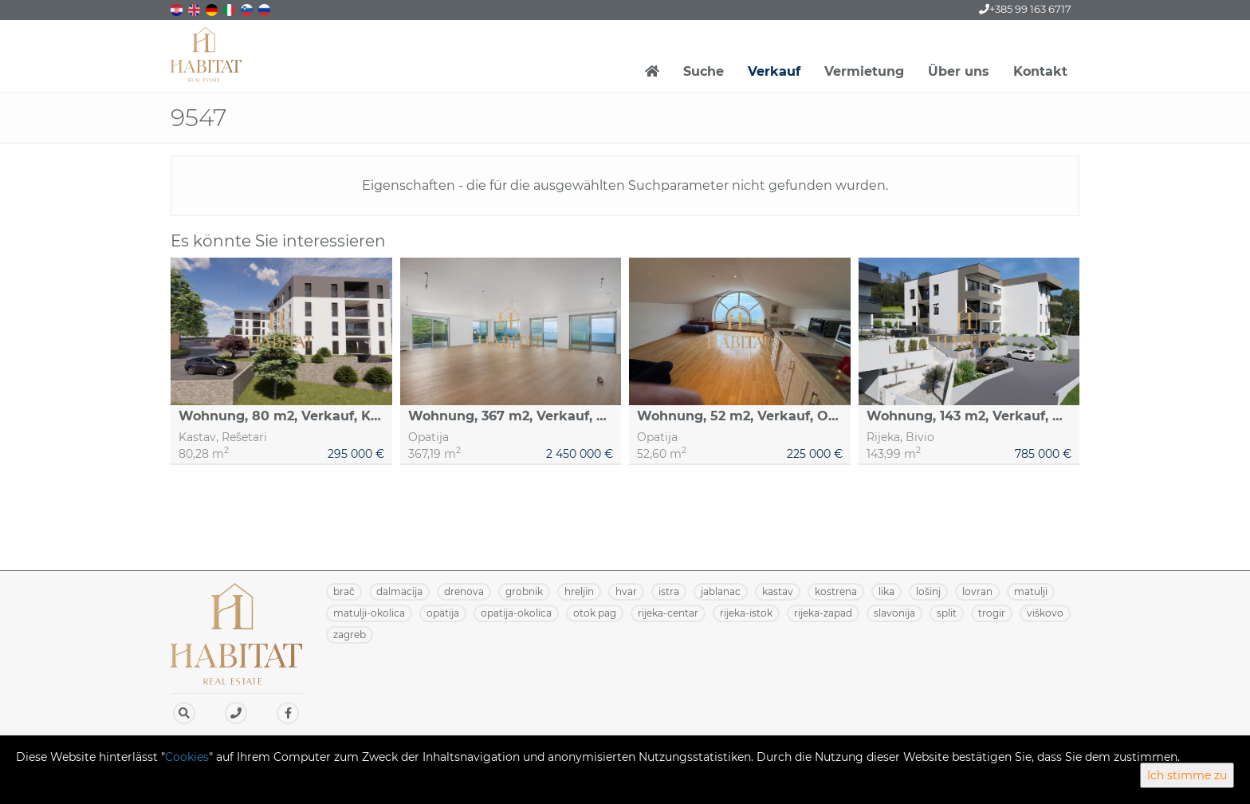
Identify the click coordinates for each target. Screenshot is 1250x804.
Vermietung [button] (864, 71)
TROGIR (991, 613)
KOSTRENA (836, 591)
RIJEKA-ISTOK (746, 613)
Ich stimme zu (1187, 775)
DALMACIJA (399, 591)
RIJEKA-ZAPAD (823, 613)
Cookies (187, 757)
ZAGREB (349, 634)
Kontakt (1040, 71)
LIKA (886, 591)
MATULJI (1031, 591)
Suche (703, 71)
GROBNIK (524, 591)
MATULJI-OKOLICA (369, 613)
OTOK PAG (594, 613)
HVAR (626, 591)
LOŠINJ (928, 591)
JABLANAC (721, 591)
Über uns (958, 71)
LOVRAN (977, 591)
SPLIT (947, 613)
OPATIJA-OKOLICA (516, 613)
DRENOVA (464, 591)
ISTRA (668, 591)
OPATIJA (442, 613)
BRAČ (344, 591)
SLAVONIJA (894, 613)
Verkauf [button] (774, 71)
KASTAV (777, 591)
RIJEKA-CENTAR (668, 613)
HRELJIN (579, 591)
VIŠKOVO (1045, 613)
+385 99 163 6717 (1025, 8)
